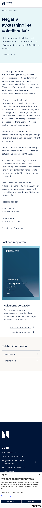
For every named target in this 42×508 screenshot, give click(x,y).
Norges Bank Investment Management (13, 462)
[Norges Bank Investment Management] (7, 4)
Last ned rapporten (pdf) (20, 332)
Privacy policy (6, 496)
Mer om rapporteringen (20, 327)
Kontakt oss (7, 452)
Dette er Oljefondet (11, 456)
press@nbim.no (16, 228)
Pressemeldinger (10, 10)
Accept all (10, 501)
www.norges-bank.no (12, 467)
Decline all (31, 501)
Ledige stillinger (9, 471)
